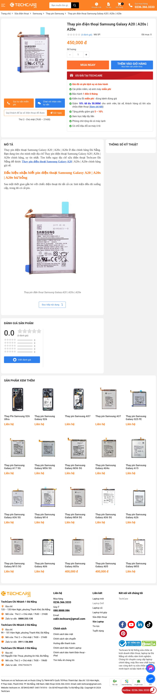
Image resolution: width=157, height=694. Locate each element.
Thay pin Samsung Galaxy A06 (45, 565)
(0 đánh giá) (86, 35)
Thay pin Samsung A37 (108, 416)
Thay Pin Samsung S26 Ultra (17, 418)
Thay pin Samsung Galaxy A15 (136, 467)
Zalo (150, 678)
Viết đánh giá (22, 359)
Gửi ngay (56, 113)
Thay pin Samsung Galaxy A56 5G (105, 516)
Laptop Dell (98, 603)
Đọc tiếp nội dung (52, 304)
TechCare (123, 598)
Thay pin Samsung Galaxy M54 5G (75, 516)
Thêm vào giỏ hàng (132, 65)
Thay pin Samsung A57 (77, 416)
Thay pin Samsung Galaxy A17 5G (14, 467)
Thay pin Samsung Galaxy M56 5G (45, 467)
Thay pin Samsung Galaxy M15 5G (14, 565)
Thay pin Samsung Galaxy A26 (136, 516)
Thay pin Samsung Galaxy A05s (75, 565)
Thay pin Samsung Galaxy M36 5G (75, 467)
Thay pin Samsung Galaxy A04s (105, 467)
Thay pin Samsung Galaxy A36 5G (14, 516)
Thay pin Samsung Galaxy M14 (45, 516)
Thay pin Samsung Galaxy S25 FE (136, 418)
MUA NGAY (87, 65)
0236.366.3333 (144, 7)
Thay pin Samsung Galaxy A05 (105, 565)
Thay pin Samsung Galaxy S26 (45, 418)
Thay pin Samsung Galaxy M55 (136, 565)
